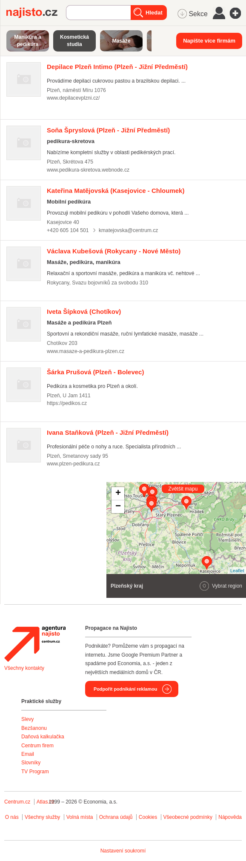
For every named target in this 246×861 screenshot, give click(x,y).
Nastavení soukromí (123, 851)
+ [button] (118, 493)
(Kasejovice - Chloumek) (115, 190)
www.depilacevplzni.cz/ (73, 98)
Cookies (148, 817)
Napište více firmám (209, 40)
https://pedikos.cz (67, 403)
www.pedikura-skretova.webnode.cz (88, 170)
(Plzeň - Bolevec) (95, 372)
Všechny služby (43, 817)
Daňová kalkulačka (42, 737)
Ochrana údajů (116, 817)
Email (27, 754)
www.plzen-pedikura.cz (73, 464)
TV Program (35, 772)
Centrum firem (37, 746)
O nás (12, 817)
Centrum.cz (17, 802)
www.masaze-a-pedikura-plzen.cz (85, 351)
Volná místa (79, 817)
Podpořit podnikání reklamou (125, 689)
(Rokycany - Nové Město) (113, 251)
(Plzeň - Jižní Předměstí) (117, 66)
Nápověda (230, 817)
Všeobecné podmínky (187, 817)
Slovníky (30, 763)
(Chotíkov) (84, 311)
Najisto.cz (36, 12)
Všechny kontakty (24, 668)
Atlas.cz (45, 802)
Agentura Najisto (35, 644)
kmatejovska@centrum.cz (128, 230)
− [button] (118, 506)
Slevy (27, 719)
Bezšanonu (34, 728)
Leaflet (237, 570)
